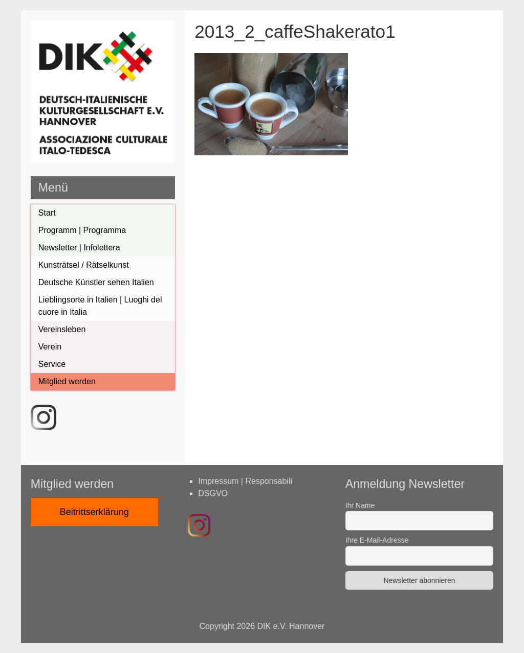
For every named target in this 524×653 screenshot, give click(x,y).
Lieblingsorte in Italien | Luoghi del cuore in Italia (100, 305)
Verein (49, 346)
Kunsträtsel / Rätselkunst (83, 265)
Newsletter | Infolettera (79, 247)
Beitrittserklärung (94, 512)
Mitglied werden (67, 381)
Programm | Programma (82, 230)
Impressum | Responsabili (245, 481)
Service (52, 364)
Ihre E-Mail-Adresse (377, 540)
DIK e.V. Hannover (291, 626)
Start (47, 212)
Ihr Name (360, 505)
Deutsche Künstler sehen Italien (96, 282)
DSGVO (213, 493)
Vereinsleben (62, 329)
